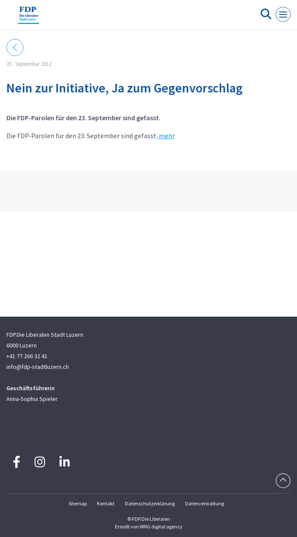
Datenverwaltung (204, 503)
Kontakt (106, 503)
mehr (166, 135)
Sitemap (77, 503)
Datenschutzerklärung (150, 503)
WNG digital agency (161, 526)
